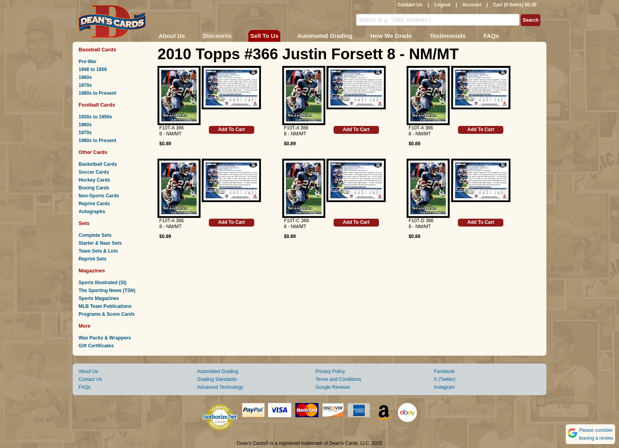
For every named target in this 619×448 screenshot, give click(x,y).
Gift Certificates (96, 346)
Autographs (92, 211)
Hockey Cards (94, 180)
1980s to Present (97, 93)
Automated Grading (325, 35)
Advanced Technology (220, 387)
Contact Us (410, 4)
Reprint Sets (93, 259)
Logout (442, 4)
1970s (85, 85)
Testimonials (448, 35)
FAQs (491, 35)
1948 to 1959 (93, 69)
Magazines (92, 271)
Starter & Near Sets (100, 243)
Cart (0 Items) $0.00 (514, 4)
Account (471, 4)
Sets (84, 223)
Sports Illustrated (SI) (102, 282)
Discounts (217, 35)
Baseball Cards (97, 49)
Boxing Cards (94, 188)
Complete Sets (95, 235)
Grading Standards (217, 379)
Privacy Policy (330, 371)
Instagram (444, 387)
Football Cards (97, 105)
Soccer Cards (94, 172)
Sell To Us (264, 35)
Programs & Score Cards (107, 314)
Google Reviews (332, 387)
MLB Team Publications (105, 306)
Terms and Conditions (338, 379)
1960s (85, 77)
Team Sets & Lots (98, 251)
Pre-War (88, 61)
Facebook (444, 371)
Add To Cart (231, 129)
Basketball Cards (98, 164)
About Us (172, 35)
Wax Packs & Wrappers (105, 338)
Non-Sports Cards (99, 196)
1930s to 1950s (95, 117)
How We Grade (391, 35)
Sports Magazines (99, 298)
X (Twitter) (445, 379)
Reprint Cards (94, 203)
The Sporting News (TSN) (107, 290)
